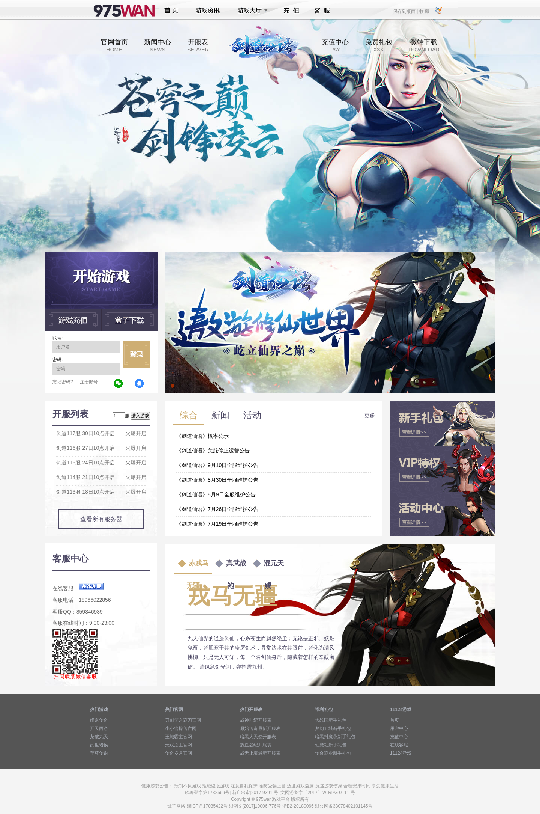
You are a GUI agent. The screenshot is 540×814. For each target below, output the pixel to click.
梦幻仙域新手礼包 (333, 728)
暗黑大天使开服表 (258, 736)
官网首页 (114, 45)
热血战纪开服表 (256, 745)
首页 (171, 10)
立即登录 (136, 354)
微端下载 (423, 45)
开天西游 (99, 728)
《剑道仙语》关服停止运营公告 (213, 451)
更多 (369, 415)
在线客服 (399, 745)
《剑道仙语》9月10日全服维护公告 (217, 465)
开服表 (197, 45)
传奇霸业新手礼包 (333, 753)
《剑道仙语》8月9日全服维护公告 (216, 494)
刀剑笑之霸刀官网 (183, 720)
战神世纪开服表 (256, 720)
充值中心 (335, 45)
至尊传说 (99, 753)
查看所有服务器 (101, 519)
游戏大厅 (250, 10)
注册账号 (89, 381)
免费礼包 (378, 45)
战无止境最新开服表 (260, 753)
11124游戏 (400, 753)
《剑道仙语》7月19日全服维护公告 (217, 524)
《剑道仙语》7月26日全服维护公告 (217, 509)
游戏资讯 (208, 10)
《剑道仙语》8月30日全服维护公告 (217, 480)
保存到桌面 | (405, 11)
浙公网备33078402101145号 (343, 806)
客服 (322, 10)
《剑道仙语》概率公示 (202, 436)
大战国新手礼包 (330, 720)
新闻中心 (157, 45)
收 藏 (424, 11)
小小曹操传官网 (180, 728)
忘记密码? (62, 381)
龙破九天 (99, 736)
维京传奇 (99, 720)
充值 (291, 10)
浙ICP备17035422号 (207, 806)
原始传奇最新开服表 (260, 728)
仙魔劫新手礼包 (330, 745)
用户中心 (399, 728)
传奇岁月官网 (178, 753)
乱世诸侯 (99, 745)
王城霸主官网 (178, 736)
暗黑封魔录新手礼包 (335, 736)
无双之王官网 (178, 745)
